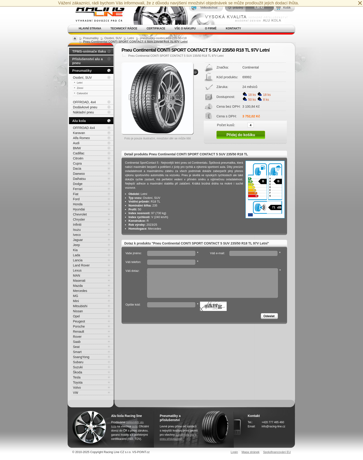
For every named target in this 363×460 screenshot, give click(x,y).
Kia (75, 250)
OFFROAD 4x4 (84, 128)
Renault (78, 331)
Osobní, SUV (82, 77)
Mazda (78, 286)
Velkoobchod (208, 7)
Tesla (77, 377)
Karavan (79, 133)
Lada (76, 255)
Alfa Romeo (81, 138)
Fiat (75, 194)
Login (234, 452)
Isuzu (77, 230)
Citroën (78, 158)
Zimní (80, 88)
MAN (76, 275)
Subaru (78, 362)
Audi (76, 143)
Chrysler (79, 219)
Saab (77, 342)
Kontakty (233, 28)
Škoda (77, 372)
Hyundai (79, 209)
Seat (76, 347)
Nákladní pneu (83, 112)
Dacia (77, 168)
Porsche (79, 326)
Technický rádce (123, 28)
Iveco (77, 235)
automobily (182, 434)
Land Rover (81, 265)
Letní (79, 82)
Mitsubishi (80, 306)
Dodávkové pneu (85, 107)
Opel (76, 316)
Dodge (77, 184)
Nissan (78, 311)
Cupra (77, 163)
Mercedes (80, 291)
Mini (76, 301)
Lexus (77, 270)
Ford (76, 199)
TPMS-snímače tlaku (89, 51)
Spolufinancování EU (277, 452)
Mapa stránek (250, 452)
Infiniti (77, 224)
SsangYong (81, 357)
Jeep (76, 245)
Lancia (77, 260)
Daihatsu (79, 179)
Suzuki (78, 367)
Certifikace (156, 28)
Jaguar (78, 240)
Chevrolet (80, 214)
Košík (287, 7)
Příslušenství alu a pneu (87, 61)
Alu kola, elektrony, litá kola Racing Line (97, 12)
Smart (77, 352)
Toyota (77, 382)
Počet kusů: (226, 125)
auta (134, 426)
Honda (77, 204)
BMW (77, 148)
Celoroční (82, 93)
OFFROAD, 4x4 (84, 102)
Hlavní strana (90, 28)
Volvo (77, 387)
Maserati (79, 280)
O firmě (210, 28)
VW (75, 392)
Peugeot (79, 321)
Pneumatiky (82, 70)
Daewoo (79, 173)
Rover (77, 336)
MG (75, 296)
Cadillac (78, 153)
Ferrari (77, 189)
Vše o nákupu (185, 28)
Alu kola (79, 121)
